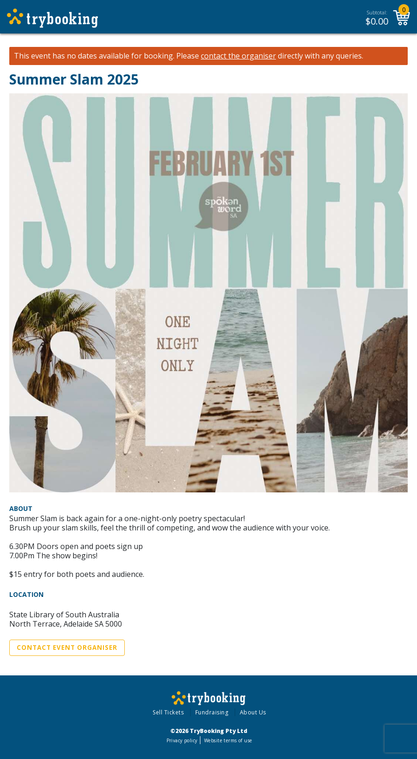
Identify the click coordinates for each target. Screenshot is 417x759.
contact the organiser (238, 56)
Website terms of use (228, 740)
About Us (253, 712)
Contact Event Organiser (67, 647)
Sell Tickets (168, 712)
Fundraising (212, 712)
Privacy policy (182, 740)
